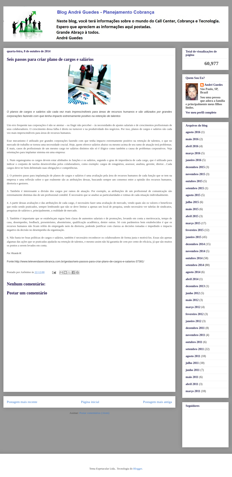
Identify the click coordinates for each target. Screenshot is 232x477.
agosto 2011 (193, 356)
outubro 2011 (194, 342)
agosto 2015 (193, 195)
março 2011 (193, 391)
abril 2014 (192, 279)
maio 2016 (192, 139)
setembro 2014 (195, 265)
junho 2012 (193, 293)
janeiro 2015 (193, 237)
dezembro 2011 (195, 328)
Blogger (137, 468)
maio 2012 (192, 300)
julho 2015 (192, 202)
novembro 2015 (195, 174)
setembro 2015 (195, 188)
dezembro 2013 (195, 286)
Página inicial (90, 402)
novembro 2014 (195, 251)
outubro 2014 (194, 258)
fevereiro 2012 (195, 314)
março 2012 (193, 307)
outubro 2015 (194, 181)
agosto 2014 (193, 272)
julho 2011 (192, 363)
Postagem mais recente (22, 402)
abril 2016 (192, 146)
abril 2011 (192, 384)
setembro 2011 (195, 349)
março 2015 (193, 223)
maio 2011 (192, 377)
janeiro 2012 (193, 321)
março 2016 (193, 153)
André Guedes (214, 84)
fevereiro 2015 (195, 230)
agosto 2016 (193, 132)
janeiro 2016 (193, 160)
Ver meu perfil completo (201, 112)
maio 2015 (192, 209)
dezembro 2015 (195, 167)
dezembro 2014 (195, 244)
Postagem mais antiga (157, 402)
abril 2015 (192, 216)
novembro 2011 (195, 335)
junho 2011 (193, 370)
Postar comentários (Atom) (94, 412)
